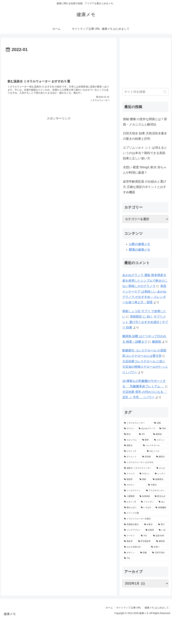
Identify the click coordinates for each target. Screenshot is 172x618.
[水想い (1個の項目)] (159, 547)
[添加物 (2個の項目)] (147, 456)
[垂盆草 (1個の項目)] (129, 541)
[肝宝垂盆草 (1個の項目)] (145, 541)
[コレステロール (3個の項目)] (155, 445)
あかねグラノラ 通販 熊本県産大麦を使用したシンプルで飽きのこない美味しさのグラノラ (145, 280)
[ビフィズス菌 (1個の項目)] (145, 513)
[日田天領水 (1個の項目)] (159, 552)
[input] (145, 92)
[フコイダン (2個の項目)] (148, 501)
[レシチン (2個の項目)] (160, 473)
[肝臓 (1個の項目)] (144, 552)
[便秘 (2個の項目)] (144, 479)
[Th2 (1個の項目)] (145, 535)
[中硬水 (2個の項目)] (157, 484)
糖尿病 (156, 341)
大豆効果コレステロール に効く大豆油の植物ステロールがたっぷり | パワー (145, 367)
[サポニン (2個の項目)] (145, 473)
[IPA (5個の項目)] (144, 434)
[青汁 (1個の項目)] (162, 524)
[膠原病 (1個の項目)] (161, 541)
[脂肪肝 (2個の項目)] (130, 479)
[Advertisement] (59, 63)
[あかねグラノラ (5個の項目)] (147, 428)
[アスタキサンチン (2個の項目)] (156, 490)
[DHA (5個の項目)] (163, 428)
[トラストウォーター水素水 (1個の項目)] (145, 518)
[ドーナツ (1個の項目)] (131, 535)
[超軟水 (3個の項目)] (132, 445)
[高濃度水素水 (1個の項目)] (132, 524)
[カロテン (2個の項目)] (134, 484)
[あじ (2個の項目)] (162, 501)
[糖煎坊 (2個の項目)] (161, 456)
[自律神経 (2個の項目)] (145, 496)
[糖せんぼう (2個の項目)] (131, 507)
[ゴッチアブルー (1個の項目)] (133, 530)
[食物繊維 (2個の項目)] (161, 507)
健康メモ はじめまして (157, 607)
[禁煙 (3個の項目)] (146, 440)
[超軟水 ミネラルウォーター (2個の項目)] (138, 468)
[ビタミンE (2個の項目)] (131, 501)
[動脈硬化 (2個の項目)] (159, 479)
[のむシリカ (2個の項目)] (156, 451)
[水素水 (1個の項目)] (149, 524)
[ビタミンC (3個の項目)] (134, 451)
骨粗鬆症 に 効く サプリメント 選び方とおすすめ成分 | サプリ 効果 (145, 322)
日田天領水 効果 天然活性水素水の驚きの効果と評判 (145, 136)
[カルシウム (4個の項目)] (131, 440)
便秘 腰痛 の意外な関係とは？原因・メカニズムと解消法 (145, 121)
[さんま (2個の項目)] (161, 468)
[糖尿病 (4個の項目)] (160, 434)
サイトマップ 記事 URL (128, 607)
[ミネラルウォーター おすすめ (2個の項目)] (145, 462)
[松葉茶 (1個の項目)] (150, 530)
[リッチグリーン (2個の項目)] (133, 490)
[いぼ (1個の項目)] (162, 530)
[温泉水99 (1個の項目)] (160, 535)
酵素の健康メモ (139, 249)
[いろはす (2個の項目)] (146, 507)
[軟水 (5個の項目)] (130, 434)
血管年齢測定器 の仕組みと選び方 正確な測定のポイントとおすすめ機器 (144, 187)
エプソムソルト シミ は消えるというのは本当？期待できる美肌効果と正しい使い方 (145, 153)
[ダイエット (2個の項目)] (131, 456)
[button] (165, 92)
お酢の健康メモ (139, 244)
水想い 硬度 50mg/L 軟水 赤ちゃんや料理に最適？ (144, 170)
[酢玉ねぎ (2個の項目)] (160, 496)
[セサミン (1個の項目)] (130, 552)
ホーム (109, 607)
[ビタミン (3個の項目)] (160, 440)
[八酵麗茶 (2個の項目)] (130, 496)
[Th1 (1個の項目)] (145, 558)
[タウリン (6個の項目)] (130, 428)
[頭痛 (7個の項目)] (160, 423)
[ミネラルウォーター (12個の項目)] (137, 423)
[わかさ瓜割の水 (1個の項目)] (136, 547)
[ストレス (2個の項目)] (130, 473)
